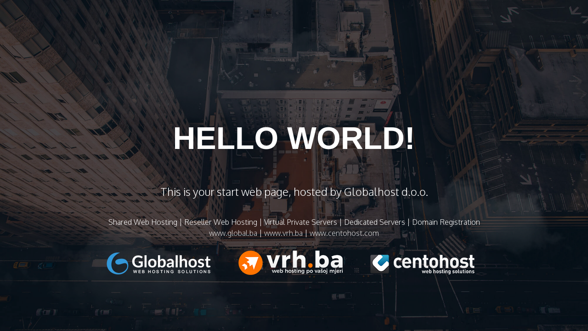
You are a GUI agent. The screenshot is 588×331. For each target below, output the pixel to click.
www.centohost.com (344, 233)
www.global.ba (233, 233)
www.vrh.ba (283, 233)
